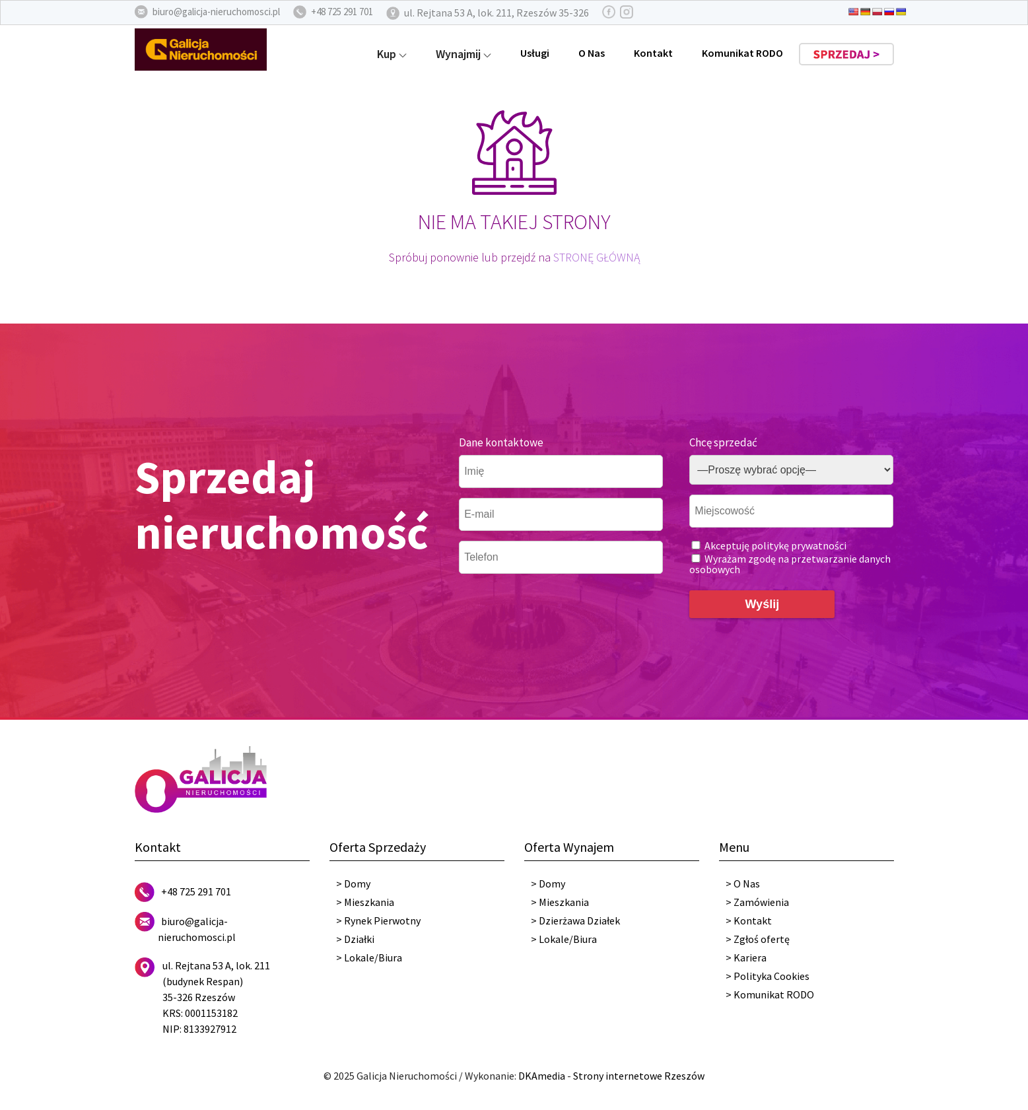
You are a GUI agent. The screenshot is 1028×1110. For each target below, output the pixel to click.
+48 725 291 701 (196, 891)
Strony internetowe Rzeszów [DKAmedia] (638, 1075)
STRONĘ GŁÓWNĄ (596, 257)
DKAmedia (541, 1075)
